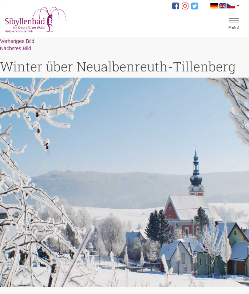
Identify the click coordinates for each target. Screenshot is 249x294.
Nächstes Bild (15, 48)
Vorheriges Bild (17, 41)
